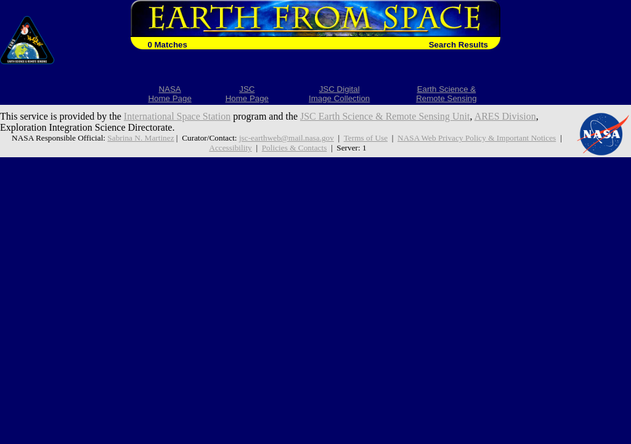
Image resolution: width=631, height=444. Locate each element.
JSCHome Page (247, 93)
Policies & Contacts (294, 147)
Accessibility (230, 147)
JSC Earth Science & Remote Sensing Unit (385, 116)
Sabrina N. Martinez (140, 137)
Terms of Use (366, 137)
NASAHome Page (169, 93)
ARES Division (505, 116)
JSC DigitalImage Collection (339, 93)
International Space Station (177, 116)
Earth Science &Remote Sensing (446, 93)
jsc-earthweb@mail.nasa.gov (286, 137)
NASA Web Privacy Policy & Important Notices (476, 137)
